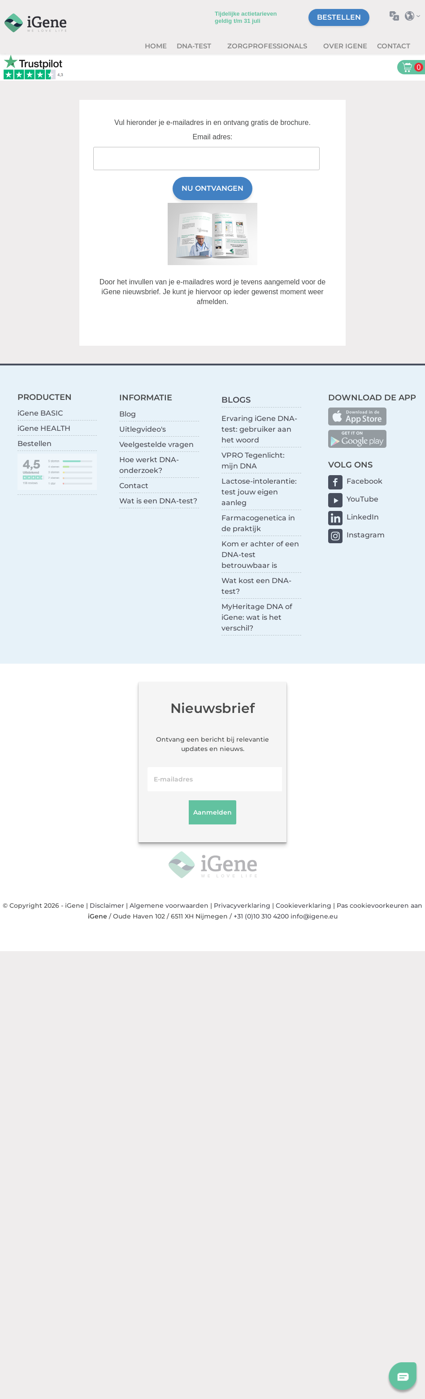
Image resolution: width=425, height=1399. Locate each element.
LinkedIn (363, 517)
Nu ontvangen (212, 188)
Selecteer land (415, 16)
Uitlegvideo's (142, 429)
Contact (393, 46)
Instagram (366, 535)
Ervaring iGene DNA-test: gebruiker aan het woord (259, 429)
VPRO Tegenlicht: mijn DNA (253, 460)
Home (156, 46)
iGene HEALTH (43, 428)
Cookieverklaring (303, 905)
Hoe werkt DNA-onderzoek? (149, 465)
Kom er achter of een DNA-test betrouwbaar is (260, 555)
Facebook (364, 481)
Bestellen (339, 17)
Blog (127, 414)
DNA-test (195, 46)
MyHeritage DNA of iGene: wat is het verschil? (256, 617)
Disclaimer (107, 905)
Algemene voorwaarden (169, 905)
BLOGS (236, 400)
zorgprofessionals (268, 46)
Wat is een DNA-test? (158, 501)
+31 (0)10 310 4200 (261, 916)
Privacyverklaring (242, 905)
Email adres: (213, 137)
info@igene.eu (314, 916)
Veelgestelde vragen (156, 444)
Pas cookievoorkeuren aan (379, 905)
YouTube (362, 499)
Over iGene (345, 46)
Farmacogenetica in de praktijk (258, 523)
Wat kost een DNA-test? (256, 586)
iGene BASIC (40, 413)
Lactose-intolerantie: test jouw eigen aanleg (259, 492)
